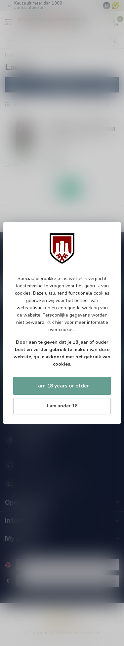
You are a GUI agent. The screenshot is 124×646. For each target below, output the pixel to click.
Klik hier (55, 322)
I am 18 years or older (62, 385)
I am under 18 (62, 406)
